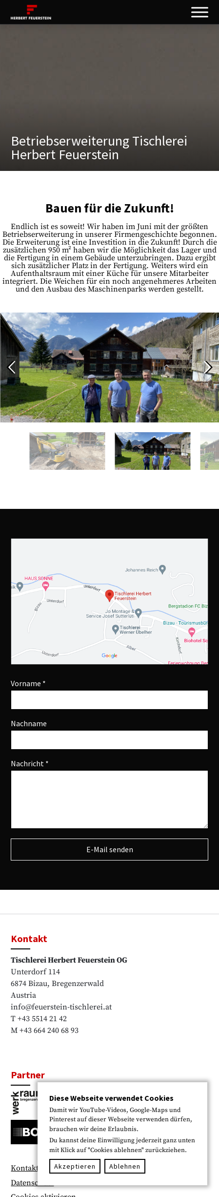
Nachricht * (30, 763)
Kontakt (25, 1168)
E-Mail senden (109, 849)
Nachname (29, 723)
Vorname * (28, 683)
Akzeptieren (75, 1166)
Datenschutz (32, 1183)
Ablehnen (124, 1166)
